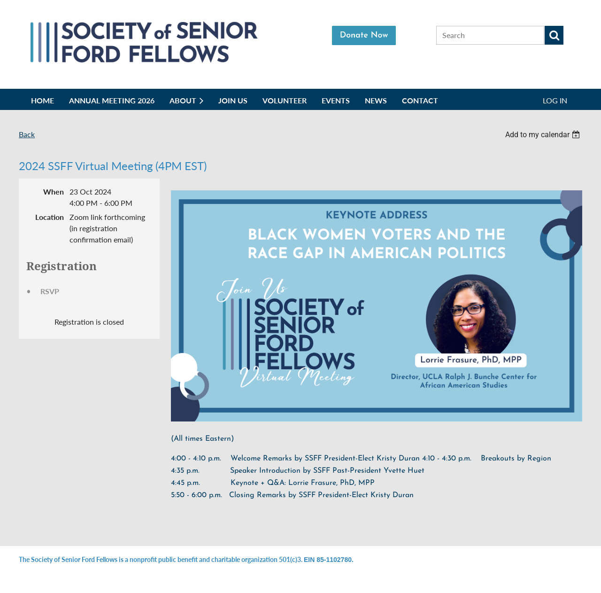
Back (27, 134)
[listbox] (543, 134)
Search (554, 35)
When (53, 191)
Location (49, 216)
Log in (555, 100)
